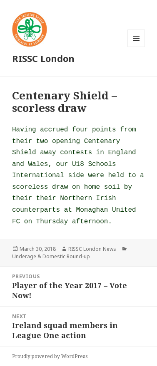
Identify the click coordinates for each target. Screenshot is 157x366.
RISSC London (43, 58)
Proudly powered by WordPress (50, 356)
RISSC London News (92, 248)
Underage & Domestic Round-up (51, 256)
